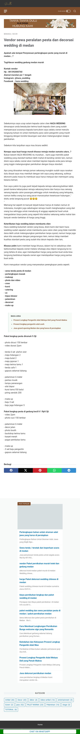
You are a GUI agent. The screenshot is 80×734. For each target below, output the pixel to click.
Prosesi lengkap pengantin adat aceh (28, 324)
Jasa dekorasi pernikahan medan (35, 673)
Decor (22, 700)
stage (66, 705)
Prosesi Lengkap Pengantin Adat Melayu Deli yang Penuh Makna (40, 320)
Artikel (10, 700)
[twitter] (25, 470)
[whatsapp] (54, 470)
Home (40, 725)
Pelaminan (53, 705)
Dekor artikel (48, 700)
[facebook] (11, 470)
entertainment (65, 700)
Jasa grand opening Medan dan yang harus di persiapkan (37, 328)
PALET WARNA (35, 705)
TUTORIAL (11, 710)
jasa (20, 705)
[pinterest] (40, 470)
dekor (33, 700)
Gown (9, 705)
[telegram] (69, 470)
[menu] (7, 11)
